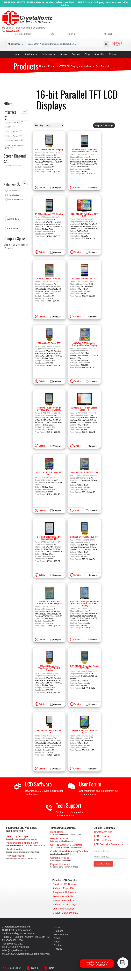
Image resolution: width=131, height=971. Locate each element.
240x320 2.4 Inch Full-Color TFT (49, 732)
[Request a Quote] (59, 838)
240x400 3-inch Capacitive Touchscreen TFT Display (84, 151)
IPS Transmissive (15, 199)
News (57, 938)
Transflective (13, 195)
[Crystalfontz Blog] (103, 832)
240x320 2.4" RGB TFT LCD (84, 472)
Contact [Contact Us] (58, 945)
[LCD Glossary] (101, 836)
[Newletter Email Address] (109, 857)
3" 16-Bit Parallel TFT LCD (84, 279)
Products (31, 54)
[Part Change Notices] (15, 849)
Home (17, 54)
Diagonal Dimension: (12, 165)
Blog (87, 54)
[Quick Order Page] (56, 832)
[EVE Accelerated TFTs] (65, 900)
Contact (113, 54)
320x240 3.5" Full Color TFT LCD (84, 215)
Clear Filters (13, 228)
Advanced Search (117, 44)
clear (24, 111)
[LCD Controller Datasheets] (108, 844)
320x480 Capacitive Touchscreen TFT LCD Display (49, 668)
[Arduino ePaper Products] (63, 888)
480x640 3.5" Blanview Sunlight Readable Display (84, 344)
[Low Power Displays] (63, 908)
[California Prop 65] (59, 857)
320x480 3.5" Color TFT (49, 343)
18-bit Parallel (15, 141)
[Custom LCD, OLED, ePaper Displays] (65, 912)
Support (76, 54)
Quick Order (23, 34)
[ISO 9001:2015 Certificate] (66, 845)
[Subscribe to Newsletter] (103, 863)
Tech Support (68, 805)
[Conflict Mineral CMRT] (69, 851)
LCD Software (38, 784)
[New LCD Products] (16, 855)
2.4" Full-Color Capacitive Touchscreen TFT (49, 538)
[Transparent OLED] (63, 896)
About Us (99, 54)
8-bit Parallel (15, 132)
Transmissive (13, 190)
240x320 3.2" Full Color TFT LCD (49, 473)
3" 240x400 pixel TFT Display (49, 214)
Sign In (72, 34)
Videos (63, 54)
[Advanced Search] (18, 836)
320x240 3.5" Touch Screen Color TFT (84, 409)
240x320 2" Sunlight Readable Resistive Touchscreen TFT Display (84, 604)
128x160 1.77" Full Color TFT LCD (84, 732)
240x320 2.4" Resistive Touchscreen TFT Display (49, 603)
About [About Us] (57, 941)
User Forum (90, 784)
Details (42, 188)
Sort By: (39, 125)
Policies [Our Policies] (58, 948)
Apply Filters (13, 219)
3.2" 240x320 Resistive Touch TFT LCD (84, 667)
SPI (11, 127)
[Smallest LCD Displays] (65, 884)
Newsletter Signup (101, 851)
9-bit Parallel (15, 136)
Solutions (48, 54)
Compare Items (104, 125)
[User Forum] (103, 840)
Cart (109, 34)
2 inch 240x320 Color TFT (49, 279)
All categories (15, 44)
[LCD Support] (22, 843)
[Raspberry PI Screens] (64, 892)
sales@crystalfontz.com (14, 950)
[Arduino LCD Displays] (64, 904)
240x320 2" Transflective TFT (84, 537)
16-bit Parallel (15, 122)
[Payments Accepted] (61, 864)
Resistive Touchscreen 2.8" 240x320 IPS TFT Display (49, 409)
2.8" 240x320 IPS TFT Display (49, 150)
